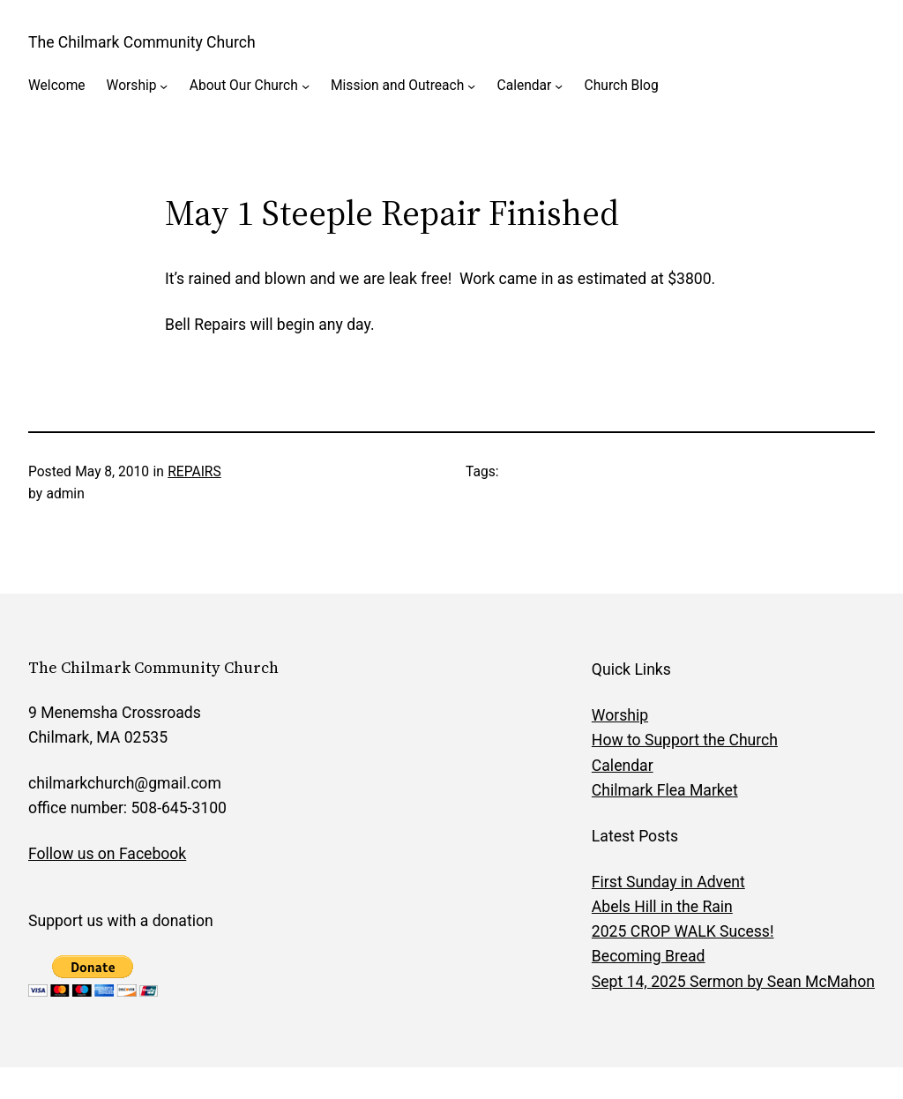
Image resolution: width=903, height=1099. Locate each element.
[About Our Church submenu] (306, 86)
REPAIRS (194, 472)
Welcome (57, 85)
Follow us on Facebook (107, 854)
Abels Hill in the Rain (662, 907)
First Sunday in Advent (668, 882)
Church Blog (622, 85)
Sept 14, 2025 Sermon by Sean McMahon (733, 982)
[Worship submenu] (164, 86)
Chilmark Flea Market (665, 790)
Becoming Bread (648, 956)
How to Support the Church (685, 740)
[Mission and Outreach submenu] (471, 86)
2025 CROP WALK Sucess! (683, 931)
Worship (132, 85)
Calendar (524, 85)
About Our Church (244, 85)
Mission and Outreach (397, 85)
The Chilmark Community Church (142, 42)
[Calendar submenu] (559, 86)
